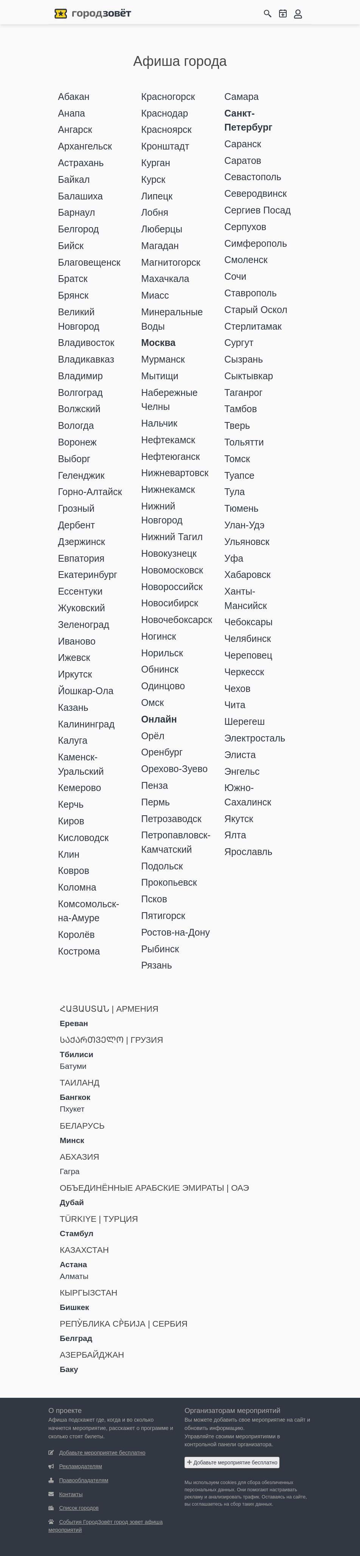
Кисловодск (83, 837)
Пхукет (72, 1108)
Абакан (73, 96)
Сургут (238, 342)
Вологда (76, 425)
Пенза (154, 785)
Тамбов (240, 408)
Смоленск (245, 259)
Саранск (242, 144)
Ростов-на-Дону (175, 932)
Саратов (242, 160)
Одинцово (163, 686)
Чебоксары (248, 622)
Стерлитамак (253, 326)
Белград (76, 1338)
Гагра (69, 1171)
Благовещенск (89, 262)
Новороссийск (172, 586)
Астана (73, 1264)
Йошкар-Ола (85, 690)
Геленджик (81, 475)
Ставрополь (250, 293)
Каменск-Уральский (81, 764)
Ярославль (248, 851)
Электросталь (254, 738)
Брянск (73, 295)
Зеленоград (83, 624)
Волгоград (80, 392)
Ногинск (158, 636)
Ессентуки (80, 591)
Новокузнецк (169, 553)
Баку (69, 1369)
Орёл (152, 735)
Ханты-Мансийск (245, 598)
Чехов (237, 688)
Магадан (160, 245)
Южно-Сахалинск (247, 794)
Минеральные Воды (172, 319)
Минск (72, 1140)
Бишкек (74, 1307)
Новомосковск (172, 570)
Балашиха (80, 196)
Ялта (235, 835)
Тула (234, 491)
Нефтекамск (168, 440)
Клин (68, 854)
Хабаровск (247, 574)
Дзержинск (81, 541)
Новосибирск (169, 603)
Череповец (248, 655)
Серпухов (245, 226)
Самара (241, 96)
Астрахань (81, 162)
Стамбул (76, 1233)
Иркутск (75, 674)
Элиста (240, 754)
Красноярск (166, 129)
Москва (158, 342)
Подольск (162, 866)
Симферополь (255, 243)
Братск (72, 278)
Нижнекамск (168, 489)
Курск (153, 179)
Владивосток (86, 342)
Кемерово (79, 787)
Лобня (154, 212)
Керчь (71, 804)
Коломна (77, 887)
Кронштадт (165, 146)
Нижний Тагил (172, 536)
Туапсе (239, 475)
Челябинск (247, 638)
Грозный (76, 508)
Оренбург (162, 752)
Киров (71, 821)
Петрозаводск (171, 818)
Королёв (76, 934)
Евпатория (81, 558)
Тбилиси (76, 1054)
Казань (73, 707)
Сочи (235, 276)
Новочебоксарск (176, 619)
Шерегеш (244, 721)
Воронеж (77, 442)
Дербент (76, 525)
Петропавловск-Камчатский (176, 842)
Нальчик (159, 423)
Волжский (79, 408)
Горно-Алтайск (90, 491)
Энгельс (241, 771)
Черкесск (244, 672)
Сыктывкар (248, 376)
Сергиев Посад (257, 210)
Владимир (80, 376)
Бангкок (75, 1097)
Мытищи (159, 376)
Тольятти (244, 442)
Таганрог (243, 392)
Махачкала (165, 278)
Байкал (74, 179)
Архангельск (85, 146)
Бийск (71, 245)
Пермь (155, 802)
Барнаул (76, 212)
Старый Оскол (255, 309)
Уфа (233, 558)
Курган (155, 162)
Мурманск (163, 359)
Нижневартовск (174, 472)
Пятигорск (163, 915)
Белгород (78, 229)
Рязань (156, 965)
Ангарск (75, 129)
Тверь (237, 425)
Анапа (71, 113)
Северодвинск (255, 193)
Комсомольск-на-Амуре (88, 911)
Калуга (72, 740)
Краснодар (164, 113)
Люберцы (161, 229)
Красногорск (168, 96)
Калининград (86, 724)
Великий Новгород (78, 319)
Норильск (162, 653)
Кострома (79, 951)
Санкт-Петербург (248, 120)
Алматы (74, 1276)
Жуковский (81, 608)
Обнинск (159, 669)
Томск (237, 458)
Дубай (72, 1202)
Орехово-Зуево (174, 768)
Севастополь (252, 176)
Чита (234, 704)
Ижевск (74, 657)
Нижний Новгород (161, 513)
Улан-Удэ (244, 525)
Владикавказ (86, 359)
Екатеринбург (87, 574)
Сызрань (243, 359)
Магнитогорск (170, 262)
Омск (152, 702)
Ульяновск (246, 541)
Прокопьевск (169, 882)
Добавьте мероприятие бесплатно (232, 1462)
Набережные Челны (169, 399)
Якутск (238, 818)
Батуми (73, 1066)
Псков (154, 899)
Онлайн (159, 719)
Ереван (74, 1023)
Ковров (73, 870)
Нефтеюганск (170, 456)
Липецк (156, 196)
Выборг (74, 458)
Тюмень (241, 508)
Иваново (76, 641)
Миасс (155, 295)
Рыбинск (160, 949)
